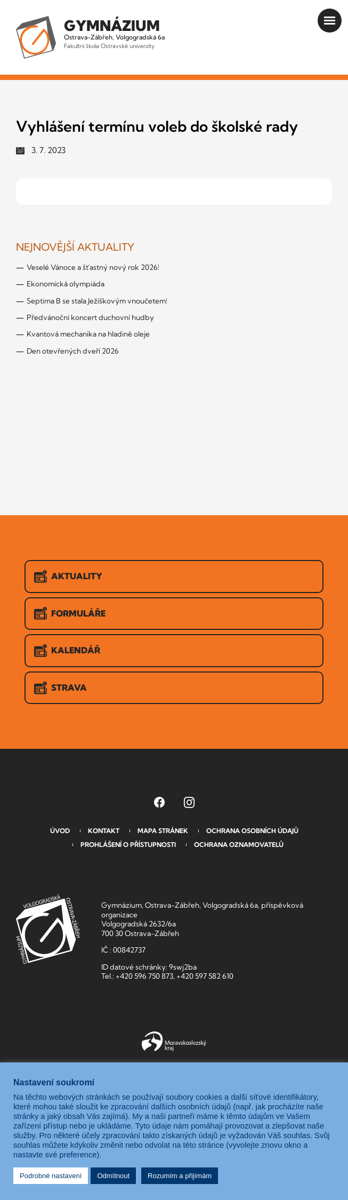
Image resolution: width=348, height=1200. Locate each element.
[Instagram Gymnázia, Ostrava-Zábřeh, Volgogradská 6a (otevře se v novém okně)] (189, 802)
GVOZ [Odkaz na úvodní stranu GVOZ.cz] (48, 929)
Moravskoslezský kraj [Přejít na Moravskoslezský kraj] (174, 1041)
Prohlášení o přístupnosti (128, 845)
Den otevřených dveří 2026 (73, 351)
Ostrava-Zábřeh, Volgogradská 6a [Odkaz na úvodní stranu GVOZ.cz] (114, 33)
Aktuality (68, 576)
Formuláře (70, 613)
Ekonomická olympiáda (65, 283)
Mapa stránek (162, 831)
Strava (60, 688)
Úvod (60, 831)
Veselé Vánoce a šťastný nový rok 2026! (93, 267)
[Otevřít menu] (330, 21)
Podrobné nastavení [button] (51, 1176)
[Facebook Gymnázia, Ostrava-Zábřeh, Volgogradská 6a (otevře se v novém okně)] (159, 802)
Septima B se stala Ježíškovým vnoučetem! (97, 301)
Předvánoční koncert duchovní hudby (90, 317)
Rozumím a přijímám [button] (180, 1176)
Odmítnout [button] (113, 1176)
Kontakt (103, 831)
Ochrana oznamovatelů (239, 845)
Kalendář (67, 650)
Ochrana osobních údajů (252, 831)
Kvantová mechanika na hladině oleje (88, 334)
